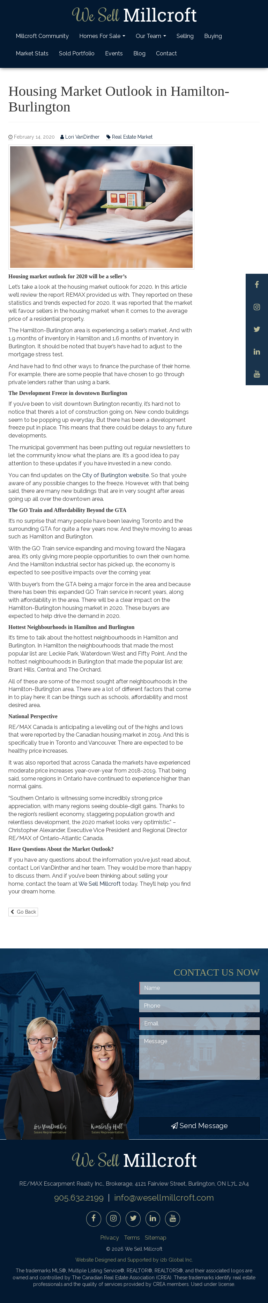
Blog (139, 53)
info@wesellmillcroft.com (164, 1198)
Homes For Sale (103, 38)
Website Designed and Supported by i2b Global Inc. (134, 1260)
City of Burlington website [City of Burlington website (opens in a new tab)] (115, 475)
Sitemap (155, 1237)
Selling (185, 36)
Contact (166, 53)
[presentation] (192, 1098)
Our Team (152, 38)
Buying (213, 36)
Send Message (199, 1126)
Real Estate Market (129, 137)
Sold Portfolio (77, 53)
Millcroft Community (42, 36)
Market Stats (32, 53)
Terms (132, 1237)
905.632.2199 (79, 1198)
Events (114, 53)
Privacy (109, 1237)
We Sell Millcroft (100, 884)
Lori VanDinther (80, 137)
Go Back (23, 912)
